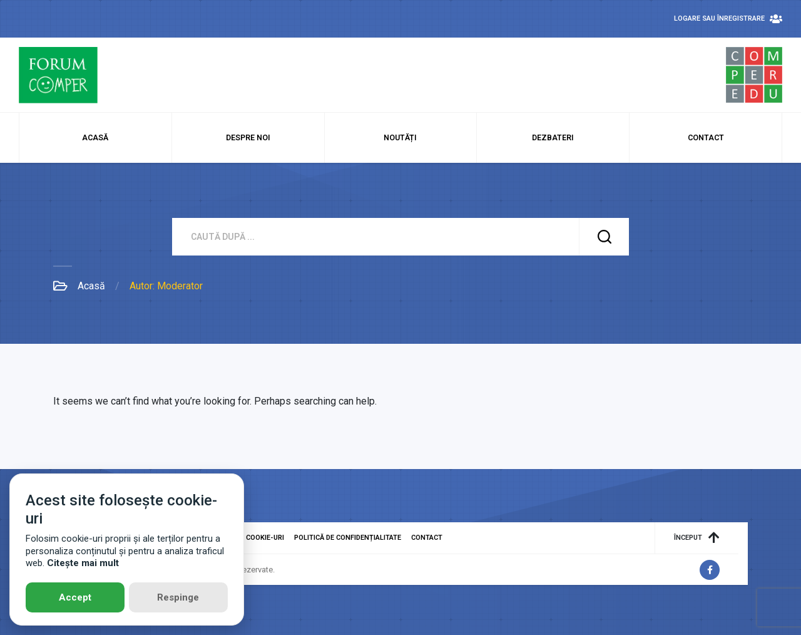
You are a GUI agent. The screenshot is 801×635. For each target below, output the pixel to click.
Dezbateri (553, 137)
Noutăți (400, 137)
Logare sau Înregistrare (728, 19)
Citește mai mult (83, 563)
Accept (75, 597)
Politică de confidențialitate (347, 538)
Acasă (95, 137)
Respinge (178, 597)
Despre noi (248, 137)
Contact (706, 137)
